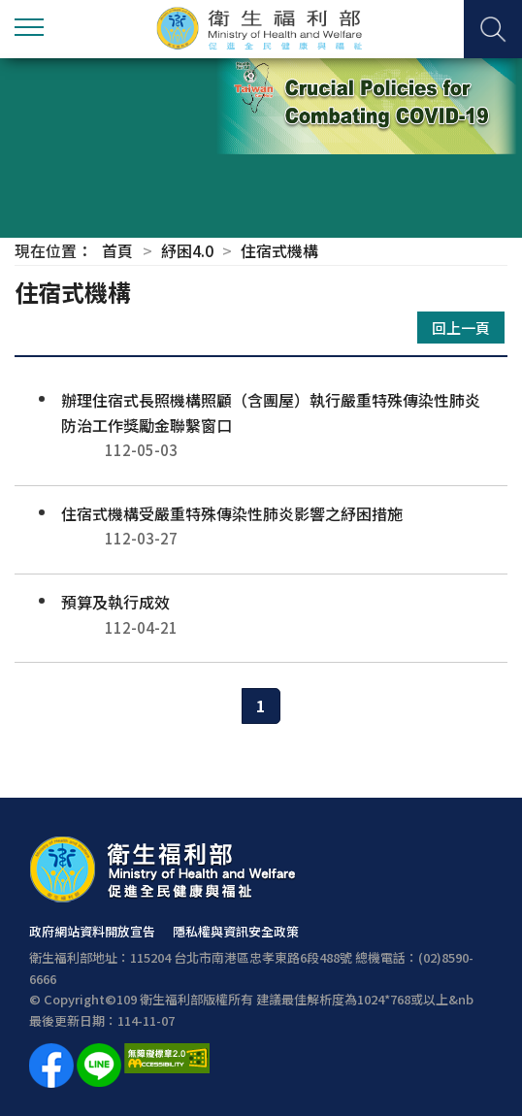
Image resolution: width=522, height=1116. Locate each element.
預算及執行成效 (261, 615)
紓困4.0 (187, 250)
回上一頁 (461, 327)
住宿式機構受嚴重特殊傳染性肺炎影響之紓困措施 (261, 526)
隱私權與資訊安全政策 (236, 931)
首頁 (117, 250)
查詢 (493, 29)
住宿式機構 (279, 250)
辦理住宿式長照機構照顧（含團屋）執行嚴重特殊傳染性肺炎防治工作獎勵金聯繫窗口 (261, 425)
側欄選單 (29, 27)
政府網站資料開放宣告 (92, 931)
